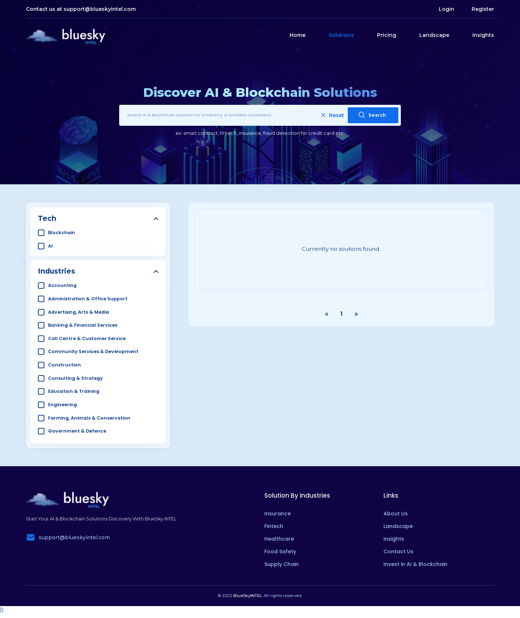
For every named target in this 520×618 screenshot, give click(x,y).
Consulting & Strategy (75, 378)
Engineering (62, 404)
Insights (483, 35)
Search (372, 115)
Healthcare (279, 538)
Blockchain (61, 232)
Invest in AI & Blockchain (415, 564)
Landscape (434, 35)
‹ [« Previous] (326, 314)
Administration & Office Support (87, 298)
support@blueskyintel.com (100, 9)
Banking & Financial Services (82, 325)
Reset (332, 115)
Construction (64, 365)
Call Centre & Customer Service (87, 338)
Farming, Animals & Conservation (89, 418)
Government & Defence (77, 431)
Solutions (341, 35)
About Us (396, 513)
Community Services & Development (93, 351)
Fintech (273, 526)
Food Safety (280, 551)
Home (298, 35)
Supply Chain (281, 564)
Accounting (62, 285)
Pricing (386, 35)
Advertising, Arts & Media (78, 312)
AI (50, 246)
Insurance (277, 513)
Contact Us (398, 551)
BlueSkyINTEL (247, 595)
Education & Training (73, 391)
